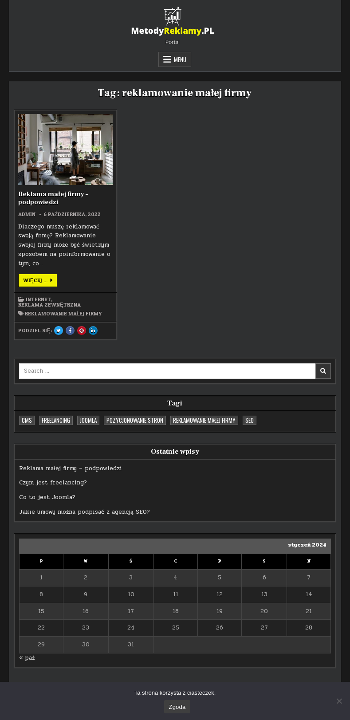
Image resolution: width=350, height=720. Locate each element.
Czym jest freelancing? (53, 482)
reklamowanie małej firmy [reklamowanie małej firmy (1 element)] (204, 420)
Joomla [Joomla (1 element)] (88, 420)
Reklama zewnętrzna (49, 304)
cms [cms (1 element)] (27, 420)
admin (26, 214)
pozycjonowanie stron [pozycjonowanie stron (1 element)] (134, 420)
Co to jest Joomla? (47, 497)
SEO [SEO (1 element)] (249, 420)
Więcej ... (40, 281)
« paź (27, 657)
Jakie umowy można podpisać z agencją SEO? (84, 512)
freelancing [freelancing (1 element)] (56, 420)
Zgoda (177, 707)
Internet (38, 299)
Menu (180, 59)
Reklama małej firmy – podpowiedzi (53, 198)
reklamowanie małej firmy (63, 313)
